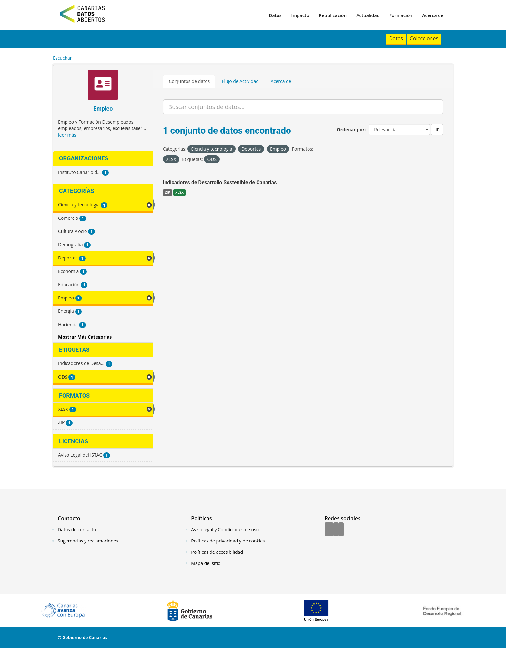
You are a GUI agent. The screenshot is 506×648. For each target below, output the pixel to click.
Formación (400, 15)
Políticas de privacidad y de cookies (228, 541)
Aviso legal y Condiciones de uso (225, 529)
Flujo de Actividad (240, 81)
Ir (437, 129)
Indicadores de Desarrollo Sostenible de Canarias (220, 182)
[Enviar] (437, 106)
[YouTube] (341, 529)
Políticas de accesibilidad (217, 552)
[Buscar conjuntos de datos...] (297, 106)
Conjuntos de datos (189, 81)
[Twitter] (336, 529)
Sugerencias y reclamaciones (88, 541)
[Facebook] (329, 529)
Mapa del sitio (205, 563)
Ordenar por (351, 130)
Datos (275, 15)
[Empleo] (103, 86)
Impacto (300, 15)
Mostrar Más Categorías (85, 337)
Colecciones (424, 38)
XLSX (179, 192)
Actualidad (368, 15)
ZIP (167, 192)
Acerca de (432, 15)
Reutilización (333, 15)
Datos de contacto (77, 529)
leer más (67, 135)
